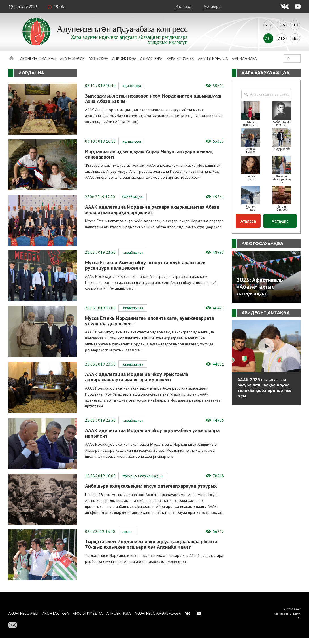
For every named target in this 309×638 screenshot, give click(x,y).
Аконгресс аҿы (23, 613)
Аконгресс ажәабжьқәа (158, 613)
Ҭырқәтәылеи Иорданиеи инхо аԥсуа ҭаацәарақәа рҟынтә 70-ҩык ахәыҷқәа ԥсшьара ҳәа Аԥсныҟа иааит (151, 544)
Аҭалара (183, 6)
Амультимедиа (213, 58)
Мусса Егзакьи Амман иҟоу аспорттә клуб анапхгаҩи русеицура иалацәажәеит (145, 265)
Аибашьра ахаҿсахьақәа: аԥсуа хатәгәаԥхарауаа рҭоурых (151, 486)
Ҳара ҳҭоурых (180, 58)
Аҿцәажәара (244, 58)
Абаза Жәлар (72, 58)
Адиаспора (151, 58)
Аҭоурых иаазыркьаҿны (142, 475)
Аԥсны (127, 531)
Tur (295, 25)
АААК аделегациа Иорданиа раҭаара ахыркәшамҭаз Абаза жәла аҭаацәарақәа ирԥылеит (152, 210)
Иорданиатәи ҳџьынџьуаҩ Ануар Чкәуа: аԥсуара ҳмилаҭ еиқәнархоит (149, 154)
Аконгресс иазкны (38, 58)
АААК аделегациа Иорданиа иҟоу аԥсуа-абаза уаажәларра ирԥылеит (152, 433)
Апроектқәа (124, 58)
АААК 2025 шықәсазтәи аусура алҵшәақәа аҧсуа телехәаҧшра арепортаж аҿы (264, 387)
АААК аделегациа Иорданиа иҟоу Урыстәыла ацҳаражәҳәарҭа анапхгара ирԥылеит (136, 377)
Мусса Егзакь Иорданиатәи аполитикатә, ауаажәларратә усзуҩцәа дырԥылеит (149, 321)
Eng (282, 25)
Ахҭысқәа (98, 58)
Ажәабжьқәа (132, 196)
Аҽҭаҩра (212, 6)
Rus (268, 25)
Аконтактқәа (55, 613)
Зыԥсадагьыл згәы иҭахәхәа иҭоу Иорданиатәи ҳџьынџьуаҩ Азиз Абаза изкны (153, 98)
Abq (281, 38)
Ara (295, 38)
